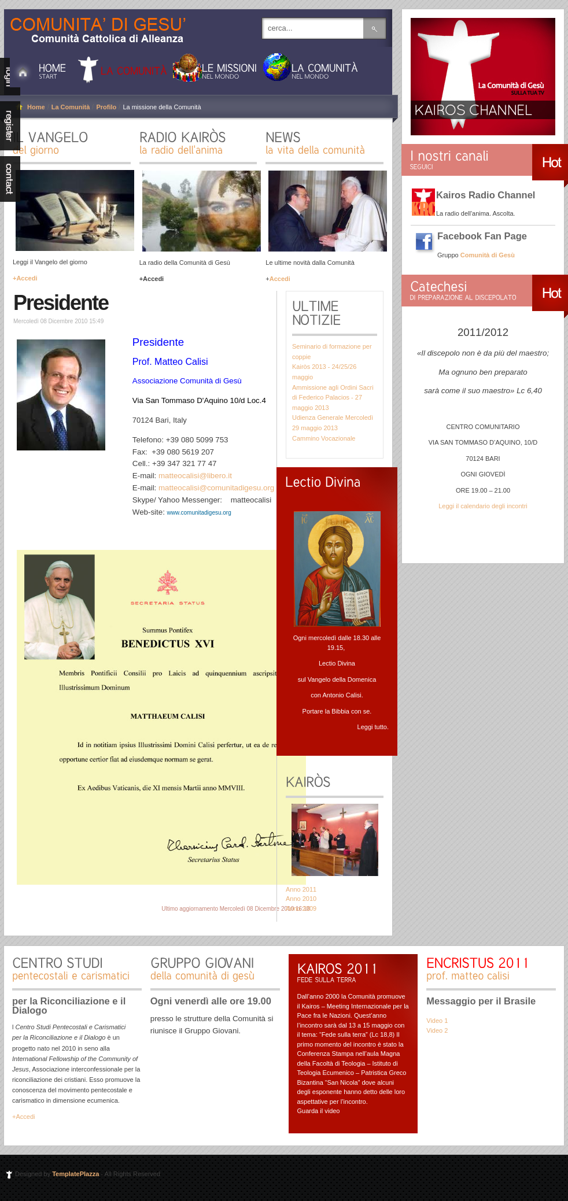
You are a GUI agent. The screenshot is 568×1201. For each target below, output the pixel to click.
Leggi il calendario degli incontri (482, 505)
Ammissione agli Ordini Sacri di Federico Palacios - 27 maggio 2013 (333, 397)
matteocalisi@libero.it (195, 475)
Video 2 (437, 1030)
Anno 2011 (301, 889)
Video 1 (437, 1020)
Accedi (280, 278)
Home (36, 107)
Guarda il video (318, 1110)
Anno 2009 (301, 908)
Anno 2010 (301, 898)
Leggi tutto (372, 726)
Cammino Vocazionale (323, 438)
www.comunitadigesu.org (199, 512)
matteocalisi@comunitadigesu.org (216, 487)
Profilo (106, 107)
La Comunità (70, 107)
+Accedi (25, 278)
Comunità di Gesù (102, 25)
